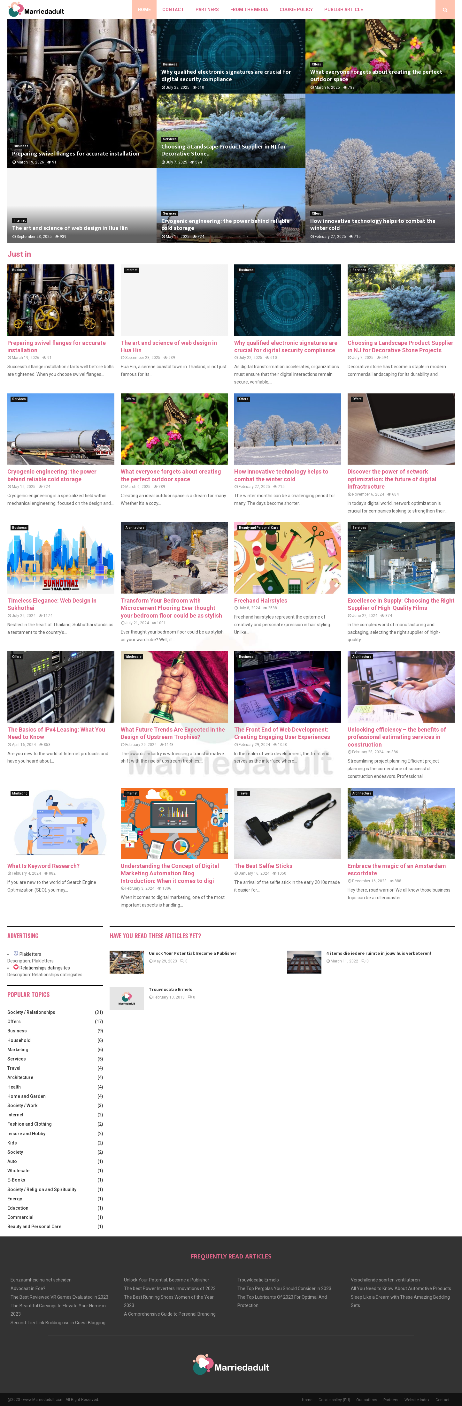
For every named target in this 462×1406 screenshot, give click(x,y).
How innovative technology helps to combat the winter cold (372, 225)
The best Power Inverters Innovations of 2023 (170, 1288)
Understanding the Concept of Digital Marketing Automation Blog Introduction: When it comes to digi (170, 873)
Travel (244, 793)
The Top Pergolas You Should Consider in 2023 (284, 1288)
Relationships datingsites (44, 967)
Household (19, 1040)
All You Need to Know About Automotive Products (401, 1288)
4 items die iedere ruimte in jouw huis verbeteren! (378, 953)
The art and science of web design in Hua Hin (70, 228)
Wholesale (134, 656)
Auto (12, 1161)
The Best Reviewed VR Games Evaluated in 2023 (59, 1297)
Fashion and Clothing (29, 1124)
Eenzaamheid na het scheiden (41, 1279)
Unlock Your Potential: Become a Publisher (192, 953)
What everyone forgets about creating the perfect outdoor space (376, 75)
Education (17, 1208)
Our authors (366, 1400)
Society (15, 1152)
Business (21, 146)
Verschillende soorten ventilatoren (385, 1279)
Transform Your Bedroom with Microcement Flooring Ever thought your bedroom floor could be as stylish (171, 608)
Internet (20, 220)
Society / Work (22, 1105)
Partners (207, 9)
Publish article (343, 9)
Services (170, 139)
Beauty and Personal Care (258, 527)
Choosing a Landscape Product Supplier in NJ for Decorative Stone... (223, 150)
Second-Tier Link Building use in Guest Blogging (58, 1322)
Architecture (135, 527)
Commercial (20, 1217)
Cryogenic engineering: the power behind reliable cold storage (225, 225)
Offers (316, 64)
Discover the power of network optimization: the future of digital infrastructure (392, 479)
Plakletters (30, 954)
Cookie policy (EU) (334, 1400)
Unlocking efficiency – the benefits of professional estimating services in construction (397, 737)
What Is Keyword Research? (43, 866)
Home (144, 9)
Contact (173, 9)
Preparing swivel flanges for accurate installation (75, 154)
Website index (416, 1400)
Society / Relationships (31, 1012)
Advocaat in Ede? (28, 1288)
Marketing (19, 793)
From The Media (249, 9)
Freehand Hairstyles (260, 600)
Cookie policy (296, 9)
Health (14, 1087)
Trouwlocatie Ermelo (170, 989)
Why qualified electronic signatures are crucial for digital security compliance (226, 75)
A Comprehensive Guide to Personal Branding (170, 1314)
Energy (14, 1198)
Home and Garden (26, 1096)
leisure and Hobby (26, 1133)
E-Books (16, 1179)
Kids (12, 1142)
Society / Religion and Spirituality (41, 1189)
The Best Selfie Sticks (263, 866)
